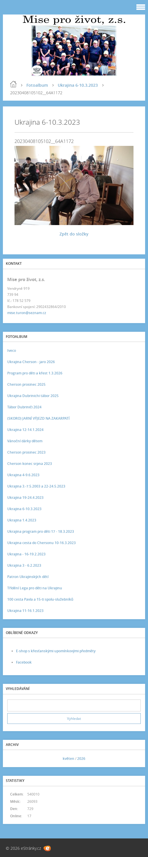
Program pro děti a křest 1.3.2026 (34, 373)
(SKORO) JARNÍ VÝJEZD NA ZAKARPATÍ (38, 418)
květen (68, 758)
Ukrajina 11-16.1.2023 (25, 610)
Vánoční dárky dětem (24, 441)
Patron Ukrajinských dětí (27, 576)
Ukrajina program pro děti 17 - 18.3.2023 (40, 531)
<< (14, 758)
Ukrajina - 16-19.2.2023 (26, 554)
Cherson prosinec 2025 (26, 384)
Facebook (24, 662)
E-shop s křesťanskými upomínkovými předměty (55, 650)
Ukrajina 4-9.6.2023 (23, 474)
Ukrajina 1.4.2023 (21, 520)
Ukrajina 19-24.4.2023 (25, 497)
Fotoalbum (37, 85)
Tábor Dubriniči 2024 (24, 407)
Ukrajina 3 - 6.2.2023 (24, 565)
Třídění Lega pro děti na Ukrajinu (34, 588)
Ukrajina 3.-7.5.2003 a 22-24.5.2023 (36, 486)
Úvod (13, 84)
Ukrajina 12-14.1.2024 (25, 429)
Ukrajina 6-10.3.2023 (78, 85)
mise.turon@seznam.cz (26, 312)
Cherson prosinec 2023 (26, 452)
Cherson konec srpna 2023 (29, 463)
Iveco (11, 350)
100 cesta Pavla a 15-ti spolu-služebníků (40, 599)
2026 (81, 758)
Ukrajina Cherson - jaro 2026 (31, 361)
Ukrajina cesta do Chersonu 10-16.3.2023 (41, 542)
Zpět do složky (74, 234)
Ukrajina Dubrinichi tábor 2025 (33, 395)
